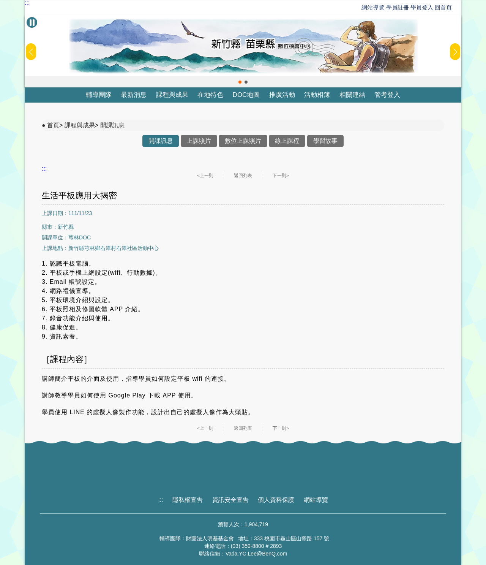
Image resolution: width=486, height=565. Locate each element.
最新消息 (134, 94)
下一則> (281, 175)
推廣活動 (282, 94)
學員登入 (421, 7)
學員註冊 (397, 7)
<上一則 (205, 175)
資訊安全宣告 (230, 500)
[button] (239, 82)
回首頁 (443, 7)
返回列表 (243, 175)
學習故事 (325, 141)
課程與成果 (172, 94)
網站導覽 (372, 7)
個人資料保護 (276, 500)
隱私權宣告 (187, 500)
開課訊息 (112, 125)
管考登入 (387, 94)
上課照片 (199, 141)
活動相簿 (317, 94)
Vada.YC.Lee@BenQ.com (256, 554)
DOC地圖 (246, 94)
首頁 (53, 125)
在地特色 (210, 94)
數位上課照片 (243, 141)
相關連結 (352, 94)
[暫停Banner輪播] (32, 22)
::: (27, 3)
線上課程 (287, 141)
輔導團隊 (99, 94)
